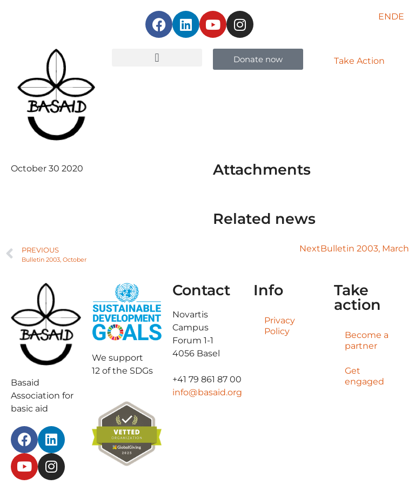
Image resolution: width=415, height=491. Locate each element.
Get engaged (364, 376)
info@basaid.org (207, 392)
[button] (157, 58)
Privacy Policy (279, 325)
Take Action (359, 61)
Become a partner (367, 340)
